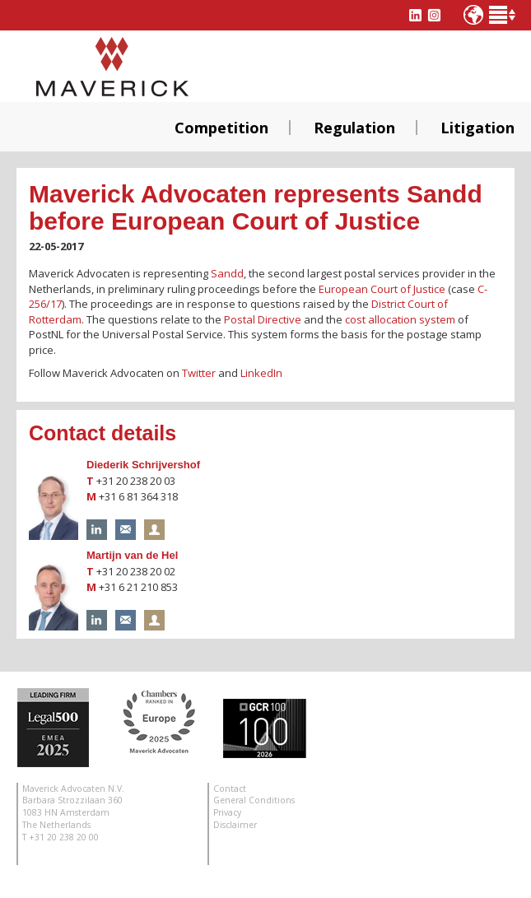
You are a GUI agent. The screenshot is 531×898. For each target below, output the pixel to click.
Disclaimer (235, 825)
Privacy (227, 812)
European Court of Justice (382, 288)
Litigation (477, 127)
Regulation (354, 127)
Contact (229, 788)
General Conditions (254, 800)
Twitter (199, 372)
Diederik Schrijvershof (143, 464)
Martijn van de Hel (132, 555)
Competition (221, 127)
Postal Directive (262, 319)
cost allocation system (400, 319)
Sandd (227, 273)
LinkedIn (261, 372)
